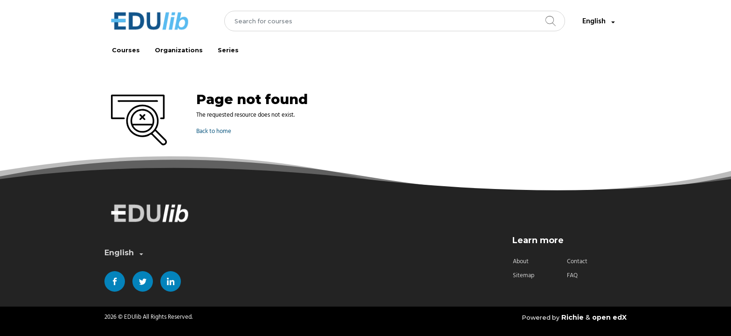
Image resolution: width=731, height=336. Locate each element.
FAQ (572, 276)
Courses (126, 50)
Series (228, 50)
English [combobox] (599, 21)
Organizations (179, 50)
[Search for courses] (394, 21)
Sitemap (523, 276)
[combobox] (394, 21)
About (521, 262)
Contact (577, 262)
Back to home (213, 131)
